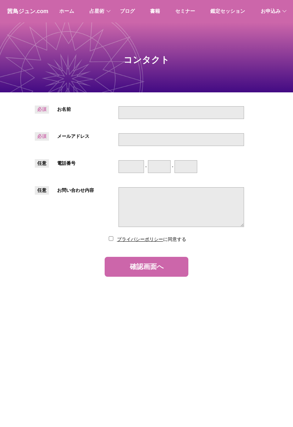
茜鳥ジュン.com (28, 11)
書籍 (155, 11)
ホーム (66, 11)
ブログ (127, 11)
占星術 (96, 11)
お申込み (271, 11)
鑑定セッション (227, 11)
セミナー (185, 11)
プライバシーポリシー (140, 239)
